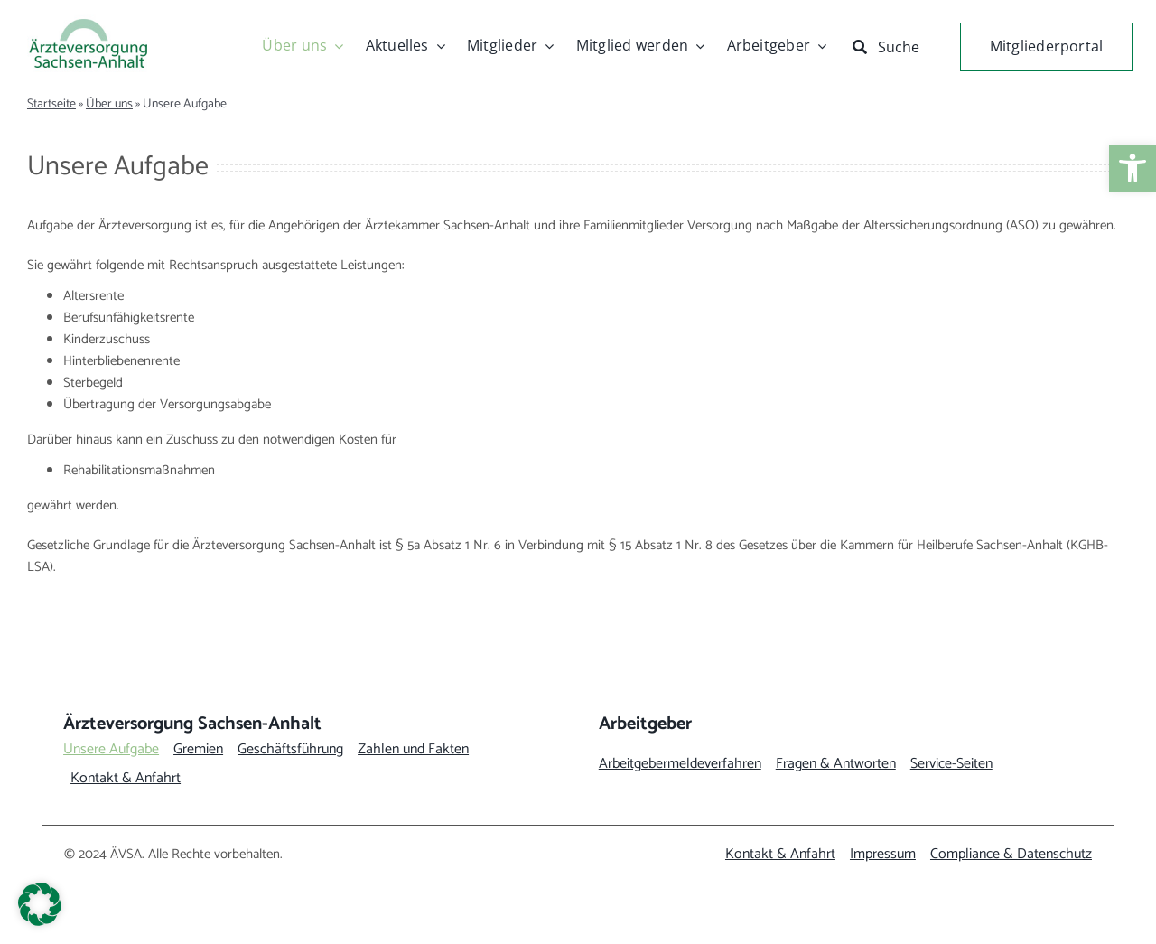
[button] (39, 904)
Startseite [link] (51, 104)
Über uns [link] (109, 104)
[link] (1132, 168)
